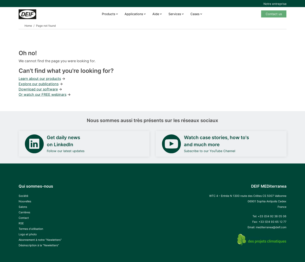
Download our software (38, 89)
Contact (24, 217)
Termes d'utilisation (31, 228)
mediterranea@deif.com (271, 227)
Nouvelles (25, 201)
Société (23, 195)
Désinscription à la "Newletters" (39, 245)
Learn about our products (40, 79)
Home (28, 25)
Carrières (24, 212)
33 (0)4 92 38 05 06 (273, 216)
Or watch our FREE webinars (42, 94)
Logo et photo (28, 234)
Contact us (274, 14)
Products (108, 14)
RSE (21, 223)
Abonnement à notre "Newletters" (40, 239)
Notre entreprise (275, 4)
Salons (23, 206)
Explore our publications (39, 84)
